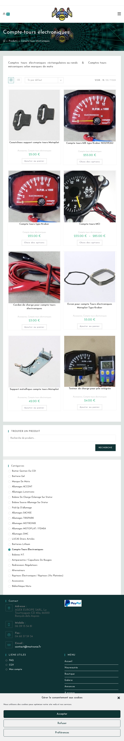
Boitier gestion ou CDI (24, 471)
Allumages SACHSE (22, 513)
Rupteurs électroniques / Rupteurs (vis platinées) (37, 576)
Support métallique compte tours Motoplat (34, 389)
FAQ (11, 660)
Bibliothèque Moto (21, 586)
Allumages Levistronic (23, 492)
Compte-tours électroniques (35, 41)
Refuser (62, 723)
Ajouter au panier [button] (34, 161)
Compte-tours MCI (89, 224)
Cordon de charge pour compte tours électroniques (34, 307)
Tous (113, 80)
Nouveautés (71, 668)
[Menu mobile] (119, 14)
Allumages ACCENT (22, 487)
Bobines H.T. (18, 555)
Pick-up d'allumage (22, 508)
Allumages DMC (20, 534)
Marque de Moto (21, 481)
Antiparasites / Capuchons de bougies (32, 560)
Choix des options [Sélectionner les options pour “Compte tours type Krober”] (34, 243)
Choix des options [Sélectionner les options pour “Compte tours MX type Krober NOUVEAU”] (89, 162)
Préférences (62, 732)
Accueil (68, 661)
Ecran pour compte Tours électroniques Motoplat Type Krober (89, 306)
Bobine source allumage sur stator (30, 502)
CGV (11, 665)
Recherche (105, 448)
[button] (118, 698)
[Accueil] (4, 41)
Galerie (69, 680)
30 (107, 80)
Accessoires (22, 151)
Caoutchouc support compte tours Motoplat (34, 142)
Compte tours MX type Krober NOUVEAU (89, 143)
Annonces (70, 686)
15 (103, 80)
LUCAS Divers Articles (23, 539)
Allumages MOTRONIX (24, 523)
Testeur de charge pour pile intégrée (90, 388)
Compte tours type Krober (34, 224)
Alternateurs (18, 570)
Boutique (70, 674)
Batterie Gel (18, 476)
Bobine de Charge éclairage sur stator (32, 497)
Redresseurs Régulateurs (24, 565)
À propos (70, 693)
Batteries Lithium (21, 544)
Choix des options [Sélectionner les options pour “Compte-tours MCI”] (89, 243)
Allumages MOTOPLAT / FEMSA (29, 529)
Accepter (62, 714)
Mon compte (15, 669)
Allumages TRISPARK (23, 518)
